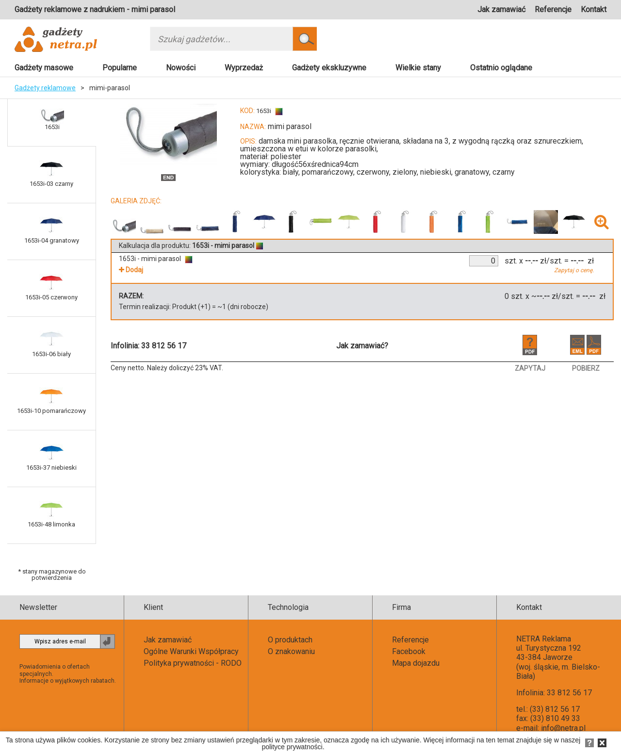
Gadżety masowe (44, 67)
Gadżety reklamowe (45, 88)
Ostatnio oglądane (501, 67)
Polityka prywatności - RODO (193, 663)
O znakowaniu (291, 651)
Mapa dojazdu (416, 663)
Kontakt (593, 9)
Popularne (119, 67)
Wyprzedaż (244, 67)
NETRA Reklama (543, 638)
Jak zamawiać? (362, 345)
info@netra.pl (563, 728)
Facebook (408, 651)
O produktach (290, 639)
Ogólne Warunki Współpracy (191, 651)
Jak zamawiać (501, 9)
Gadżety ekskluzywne (329, 67)
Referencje (553, 9)
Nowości (181, 67)
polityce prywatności (291, 747)
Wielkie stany (418, 67)
